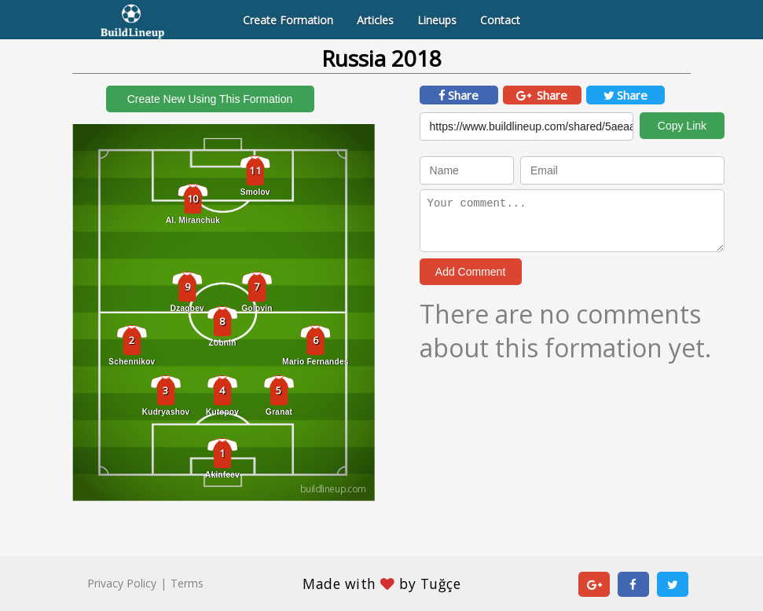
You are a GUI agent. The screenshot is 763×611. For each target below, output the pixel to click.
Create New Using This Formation (210, 99)
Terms (187, 583)
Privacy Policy (121, 583)
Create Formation (288, 20)
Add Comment (470, 271)
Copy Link (682, 125)
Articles (375, 20)
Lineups (437, 20)
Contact (500, 20)
